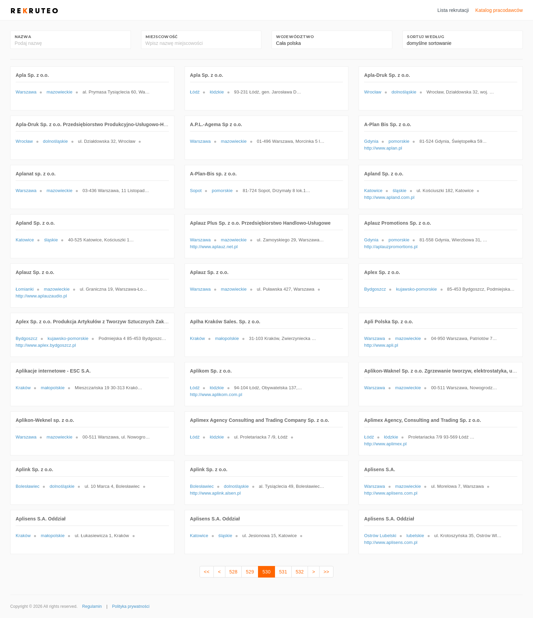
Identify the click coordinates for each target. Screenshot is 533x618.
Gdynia (371, 141)
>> (326, 571)
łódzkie (217, 92)
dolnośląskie (404, 92)
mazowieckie (59, 92)
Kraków (197, 338)
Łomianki (25, 289)
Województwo (295, 36)
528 (233, 571)
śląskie (400, 190)
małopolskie (227, 338)
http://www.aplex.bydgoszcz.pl (46, 345)
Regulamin (92, 606)
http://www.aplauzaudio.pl (41, 295)
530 (266, 571)
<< (207, 571)
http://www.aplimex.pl (385, 443)
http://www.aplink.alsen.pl (215, 493)
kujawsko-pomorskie (416, 289)
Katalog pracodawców (499, 10)
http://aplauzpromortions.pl (390, 246)
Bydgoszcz (375, 289)
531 (283, 571)
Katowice (373, 190)
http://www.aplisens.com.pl (390, 493)
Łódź (195, 92)
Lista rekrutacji (453, 10)
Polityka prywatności (131, 606)
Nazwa (23, 36)
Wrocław (372, 92)
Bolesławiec (27, 486)
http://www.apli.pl (381, 345)
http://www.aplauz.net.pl (214, 246)
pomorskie (399, 141)
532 (300, 571)
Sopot (196, 190)
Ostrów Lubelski (380, 535)
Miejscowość (161, 36)
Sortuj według (425, 36)
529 (250, 571)
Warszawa (26, 92)
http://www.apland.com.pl (389, 197)
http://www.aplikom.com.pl (216, 394)
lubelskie (415, 535)
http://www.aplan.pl (383, 148)
